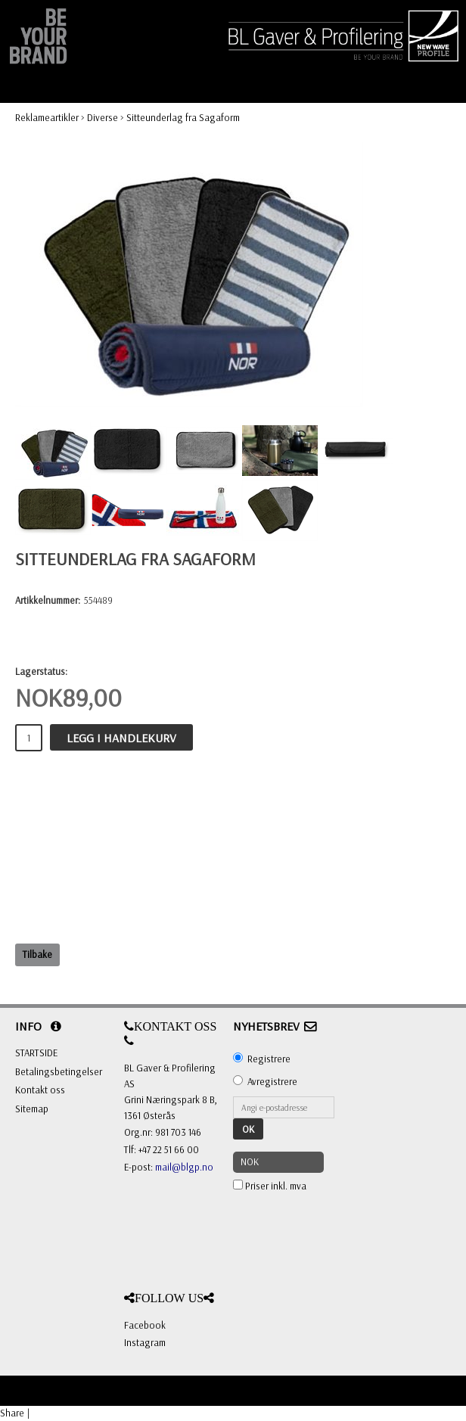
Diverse (102, 117)
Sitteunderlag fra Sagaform (183, 117)
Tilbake (37, 954)
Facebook (145, 1325)
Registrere (268, 1059)
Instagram (145, 1342)
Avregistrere (272, 1081)
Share (12, 1413)
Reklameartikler (47, 117)
